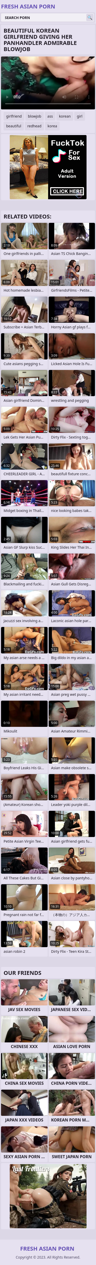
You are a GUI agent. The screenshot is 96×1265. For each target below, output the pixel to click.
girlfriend (14, 116)
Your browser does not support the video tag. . (48, 82)
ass (50, 116)
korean (65, 116)
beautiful (13, 125)
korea (52, 125)
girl (79, 116)
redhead (34, 125)
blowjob (34, 116)
